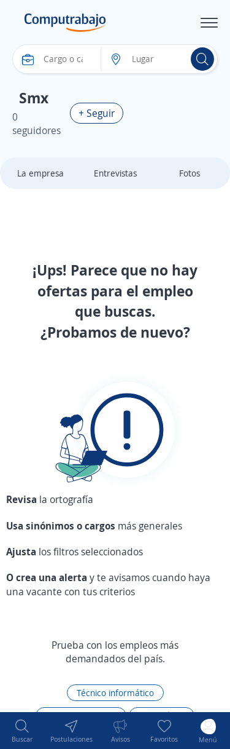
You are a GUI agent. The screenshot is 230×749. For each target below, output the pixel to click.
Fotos (189, 173)
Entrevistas (115, 173)
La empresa (40, 173)
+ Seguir (97, 113)
